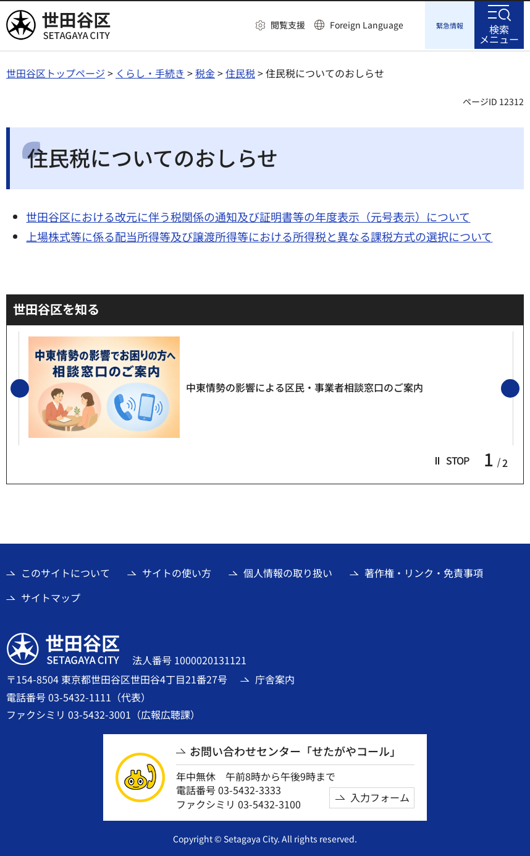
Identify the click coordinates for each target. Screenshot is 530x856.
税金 (205, 71)
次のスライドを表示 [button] (518, 387)
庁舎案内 (275, 677)
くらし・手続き (150, 71)
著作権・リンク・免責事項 (423, 571)
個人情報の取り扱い (287, 571)
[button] (280, 25)
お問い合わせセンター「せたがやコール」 (295, 749)
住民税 (240, 71)
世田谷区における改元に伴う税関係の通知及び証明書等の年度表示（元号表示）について (248, 215)
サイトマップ (50, 595)
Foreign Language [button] (366, 25)
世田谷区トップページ (55, 71)
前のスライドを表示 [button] (28, 387)
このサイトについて (65, 571)
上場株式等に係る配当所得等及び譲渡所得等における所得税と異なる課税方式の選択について (259, 234)
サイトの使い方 (176, 571)
